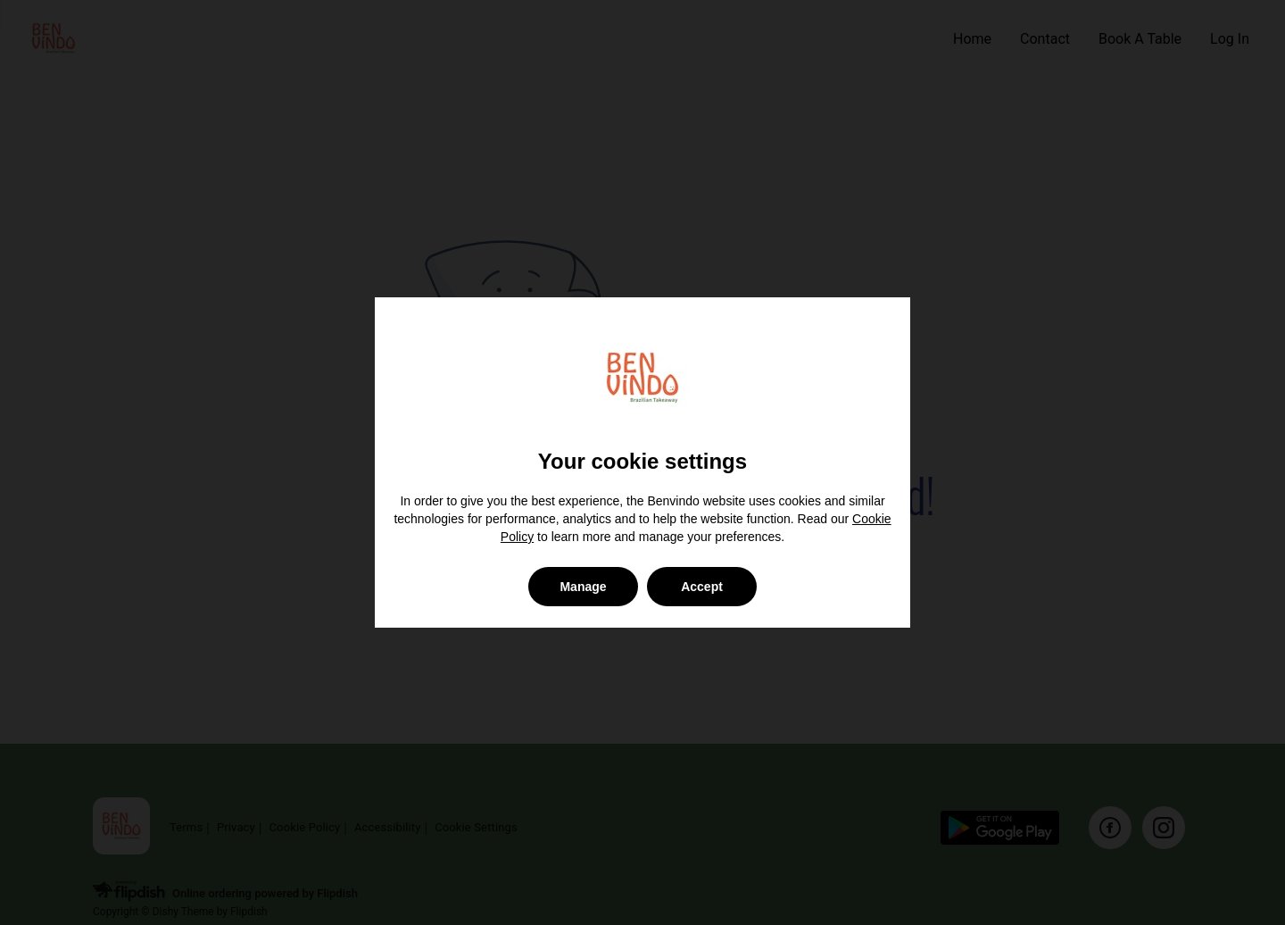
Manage (583, 586)
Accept (702, 586)
